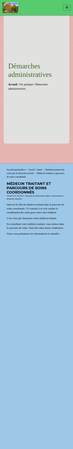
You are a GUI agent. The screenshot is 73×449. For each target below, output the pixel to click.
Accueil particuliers (16, 169)
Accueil (12, 84)
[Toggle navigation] (67, 7)
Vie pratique (26, 84)
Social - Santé (36, 169)
